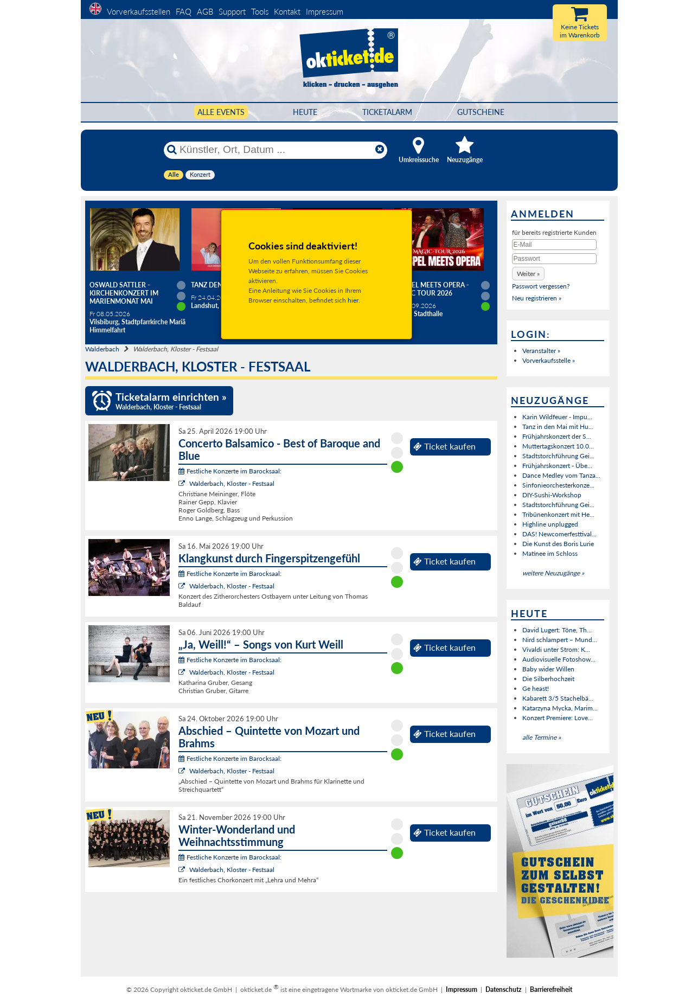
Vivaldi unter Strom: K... (556, 649)
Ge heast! (535, 688)
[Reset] (380, 150)
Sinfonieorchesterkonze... (558, 485)
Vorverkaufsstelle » (548, 360)
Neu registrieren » (536, 298)
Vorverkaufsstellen (138, 11)
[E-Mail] (554, 244)
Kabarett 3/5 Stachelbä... (557, 698)
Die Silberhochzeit (548, 679)
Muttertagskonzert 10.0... (558, 446)
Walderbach (102, 349)
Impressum (324, 11)
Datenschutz (503, 989)
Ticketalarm (387, 112)
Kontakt (287, 11)
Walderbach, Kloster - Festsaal (231, 483)
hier (353, 300)
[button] (528, 273)
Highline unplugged (550, 524)
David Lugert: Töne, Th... (557, 630)
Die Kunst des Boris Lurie (558, 544)
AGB (205, 11)
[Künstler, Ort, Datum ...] (275, 150)
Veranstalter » (541, 351)
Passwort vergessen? (540, 286)
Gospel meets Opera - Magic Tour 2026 (431, 289)
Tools (259, 11)
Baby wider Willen (548, 669)
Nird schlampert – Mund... (559, 640)
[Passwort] (554, 258)
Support (232, 11)
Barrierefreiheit (551, 989)
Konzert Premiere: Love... (557, 718)
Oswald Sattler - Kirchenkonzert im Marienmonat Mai (123, 293)
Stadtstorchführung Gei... (558, 456)
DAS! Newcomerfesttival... (559, 534)
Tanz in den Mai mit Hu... (557, 426)
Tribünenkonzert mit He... (558, 514)
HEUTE (305, 112)
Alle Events (221, 112)
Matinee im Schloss (550, 553)
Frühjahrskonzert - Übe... (557, 465)
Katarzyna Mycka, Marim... (560, 708)
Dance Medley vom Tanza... (561, 475)
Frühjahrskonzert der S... (556, 436)
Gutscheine (480, 112)
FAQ (183, 11)
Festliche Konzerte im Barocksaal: (229, 471)
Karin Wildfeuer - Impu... (557, 417)
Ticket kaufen (444, 446)
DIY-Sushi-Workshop (551, 495)
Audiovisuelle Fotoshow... (558, 659)
